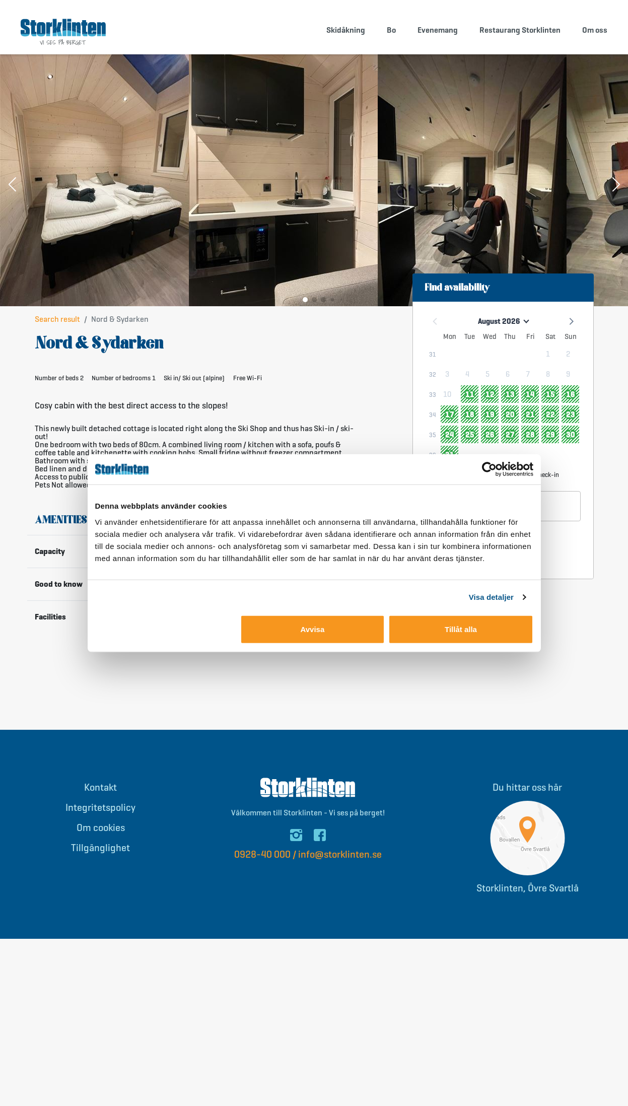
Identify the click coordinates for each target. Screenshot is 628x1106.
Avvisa (312, 629)
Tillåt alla (461, 629)
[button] (12, 191)
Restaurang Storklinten (520, 30)
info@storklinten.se (340, 860)
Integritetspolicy (100, 813)
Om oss (594, 30)
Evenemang (437, 30)
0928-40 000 (262, 860)
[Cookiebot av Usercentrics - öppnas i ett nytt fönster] (489, 469)
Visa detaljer (491, 597)
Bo (391, 30)
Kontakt (100, 793)
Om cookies (101, 833)
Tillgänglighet (100, 854)
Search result (57, 325)
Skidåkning (345, 30)
